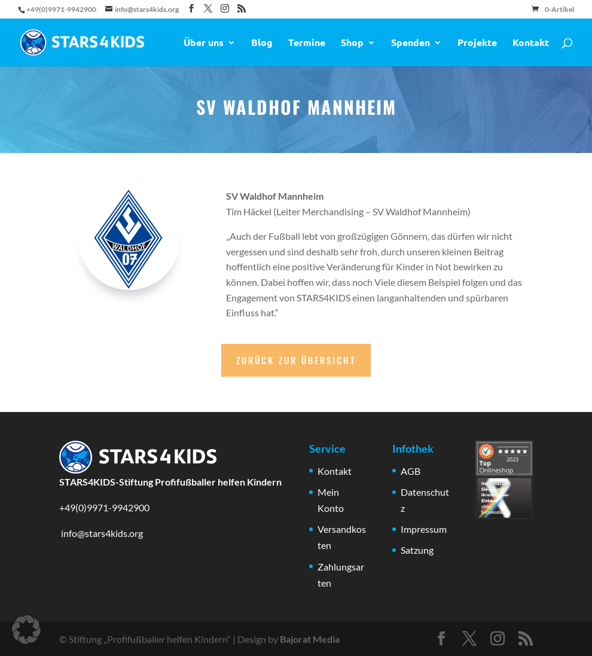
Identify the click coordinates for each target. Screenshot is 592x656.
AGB (410, 471)
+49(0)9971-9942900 (104, 507)
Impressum (424, 529)
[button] (26, 629)
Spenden (410, 43)
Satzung (417, 550)
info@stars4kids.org (101, 533)
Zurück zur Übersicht (296, 360)
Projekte (477, 43)
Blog (262, 43)
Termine (306, 43)
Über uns (204, 43)
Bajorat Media (310, 639)
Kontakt (530, 43)
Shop (352, 43)
